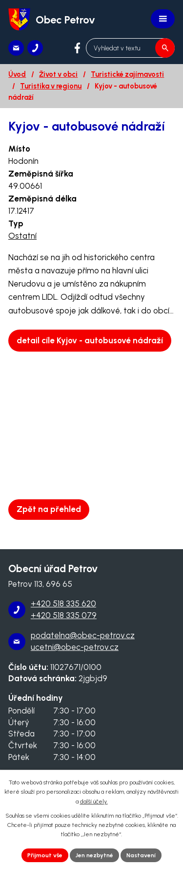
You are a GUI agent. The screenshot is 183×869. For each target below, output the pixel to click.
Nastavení (141, 855)
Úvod (17, 74)
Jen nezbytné (94, 855)
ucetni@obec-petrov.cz (75, 647)
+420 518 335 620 (63, 603)
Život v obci (58, 74)
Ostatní (22, 236)
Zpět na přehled (49, 509)
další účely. (94, 801)
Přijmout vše (44, 855)
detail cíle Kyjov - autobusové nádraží (90, 340)
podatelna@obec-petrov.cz (83, 635)
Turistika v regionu (50, 86)
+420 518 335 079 (64, 615)
